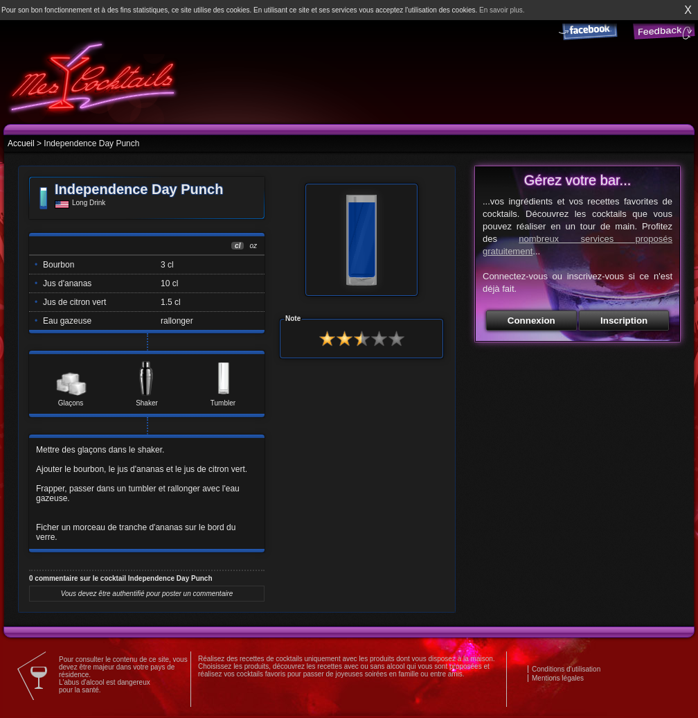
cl (237, 245)
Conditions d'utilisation (566, 669)
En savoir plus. (502, 10)
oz (253, 245)
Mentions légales (558, 678)
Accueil (21, 143)
